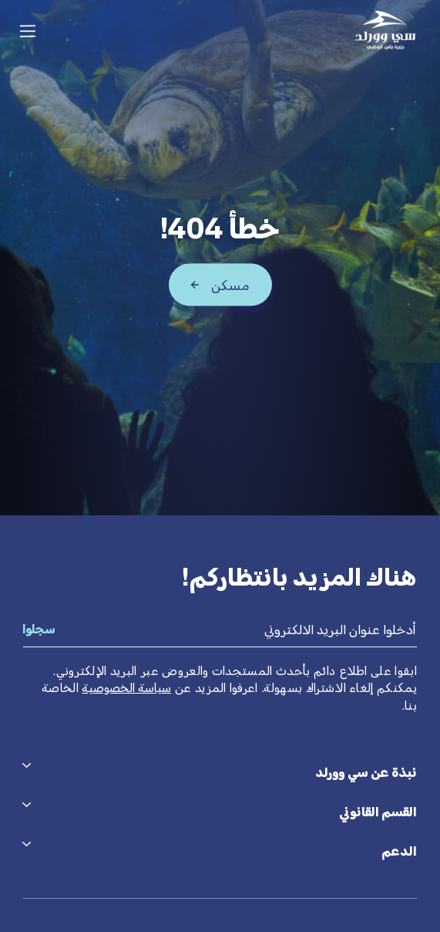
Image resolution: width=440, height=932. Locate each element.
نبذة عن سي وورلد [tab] (366, 772)
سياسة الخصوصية (126, 688)
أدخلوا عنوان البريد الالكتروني (339, 629)
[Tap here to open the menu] (27, 31)
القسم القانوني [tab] (378, 811)
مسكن (230, 285)
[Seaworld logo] (385, 30)
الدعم (399, 851)
